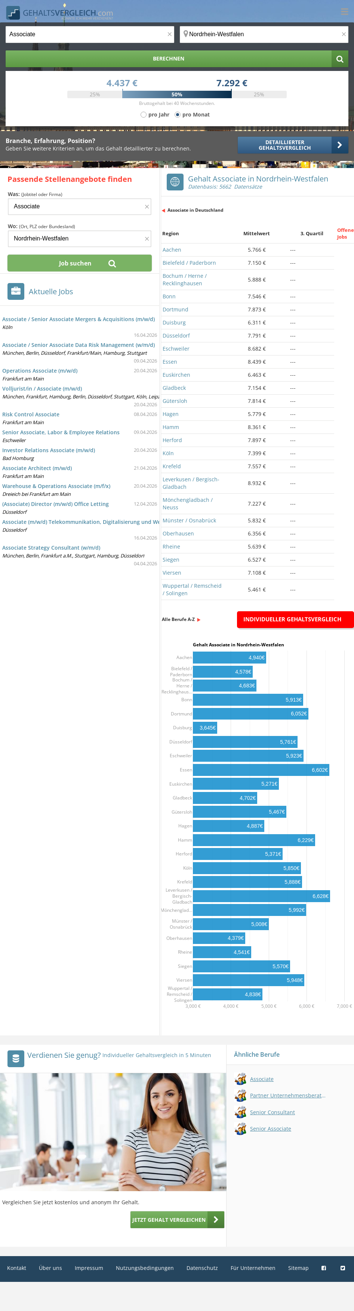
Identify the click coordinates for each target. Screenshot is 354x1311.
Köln (168, 453)
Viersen (172, 572)
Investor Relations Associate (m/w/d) (48, 450)
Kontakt (16, 1267)
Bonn (169, 296)
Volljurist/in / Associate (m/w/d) (42, 388)
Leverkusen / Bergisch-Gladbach (191, 483)
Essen (170, 361)
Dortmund (175, 309)
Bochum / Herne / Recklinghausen (185, 279)
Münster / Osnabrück (189, 520)
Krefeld (172, 466)
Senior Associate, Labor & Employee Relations (61, 432)
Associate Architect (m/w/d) (37, 468)
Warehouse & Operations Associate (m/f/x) (56, 486)
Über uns (50, 1267)
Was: (35, 194)
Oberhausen (178, 533)
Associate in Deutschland (195, 210)
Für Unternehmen (253, 1267)
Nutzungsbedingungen (145, 1267)
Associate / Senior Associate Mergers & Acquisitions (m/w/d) (78, 319)
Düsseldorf (176, 335)
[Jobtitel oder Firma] (79, 206)
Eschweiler (176, 348)
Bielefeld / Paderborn (189, 262)
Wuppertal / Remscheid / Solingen (192, 589)
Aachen (172, 249)
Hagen (171, 413)
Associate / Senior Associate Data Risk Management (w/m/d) (78, 344)
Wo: (41, 226)
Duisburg (174, 322)
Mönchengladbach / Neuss (188, 503)
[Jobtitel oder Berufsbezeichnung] (90, 34)
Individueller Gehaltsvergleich (292, 619)
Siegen (171, 559)
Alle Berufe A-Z (178, 619)
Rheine (171, 546)
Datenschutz (202, 1267)
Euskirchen (176, 374)
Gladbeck (174, 387)
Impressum (89, 1267)
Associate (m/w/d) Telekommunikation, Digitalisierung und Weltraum (90, 521)
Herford (172, 440)
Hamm (171, 427)
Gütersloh (175, 400)
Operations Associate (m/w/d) (39, 370)
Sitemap (298, 1267)
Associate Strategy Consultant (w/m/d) (51, 547)
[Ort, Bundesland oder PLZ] (264, 34)
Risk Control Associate (30, 414)
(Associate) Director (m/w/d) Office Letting (55, 503)
